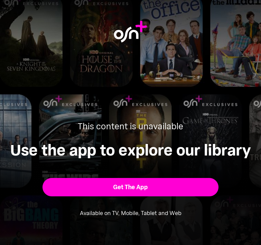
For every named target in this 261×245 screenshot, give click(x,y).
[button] (130, 187)
